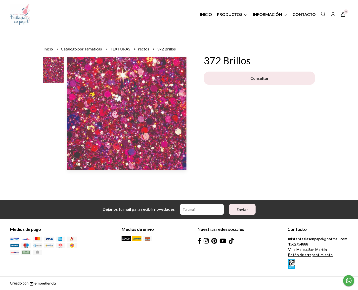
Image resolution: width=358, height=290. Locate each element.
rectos (144, 48)
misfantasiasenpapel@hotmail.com (317, 239)
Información (270, 14)
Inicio (206, 14)
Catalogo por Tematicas (82, 48)
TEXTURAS (120, 48)
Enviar (242, 209)
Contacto (304, 14)
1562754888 (298, 244)
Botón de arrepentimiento (310, 255)
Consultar (259, 78)
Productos (232, 14)
